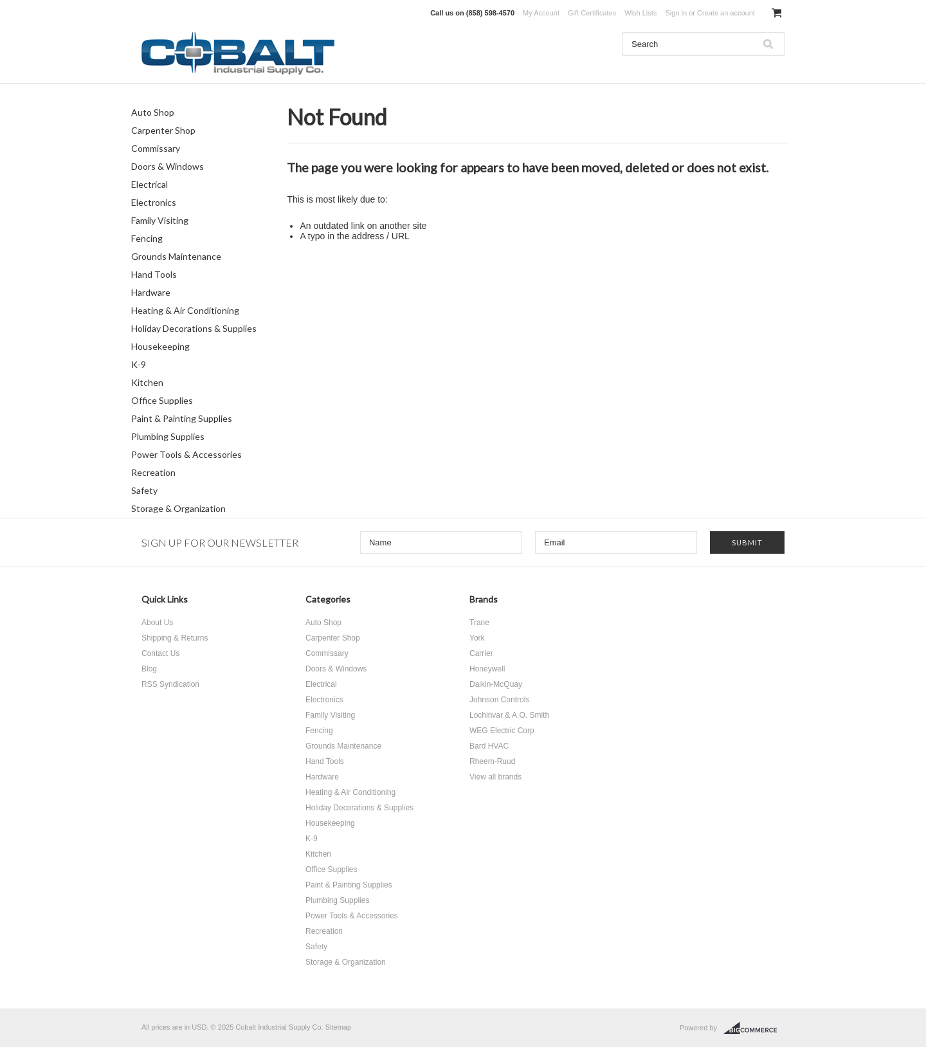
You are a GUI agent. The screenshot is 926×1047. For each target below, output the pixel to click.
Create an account (726, 13)
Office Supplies (162, 400)
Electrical (149, 184)
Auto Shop (152, 112)
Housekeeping (160, 346)
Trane (479, 622)
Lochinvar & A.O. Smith (509, 715)
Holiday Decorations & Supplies (194, 328)
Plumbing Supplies (167, 436)
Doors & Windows (167, 166)
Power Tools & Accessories (186, 454)
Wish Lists (640, 13)
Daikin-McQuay (495, 684)
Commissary (155, 148)
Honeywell (487, 668)
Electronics (153, 202)
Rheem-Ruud (492, 761)
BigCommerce (754, 1028)
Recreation (153, 472)
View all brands (495, 776)
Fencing (147, 238)
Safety (144, 490)
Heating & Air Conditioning (185, 310)
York (477, 637)
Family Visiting (159, 220)
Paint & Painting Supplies (181, 418)
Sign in (676, 13)
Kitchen (147, 382)
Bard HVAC (489, 746)
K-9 (138, 364)
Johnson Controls (499, 699)
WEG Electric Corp (501, 730)
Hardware (150, 292)
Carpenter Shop (163, 130)
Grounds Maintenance (176, 256)
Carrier (481, 653)
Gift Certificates (592, 13)
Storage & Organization (178, 508)
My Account (541, 13)
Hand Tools (154, 274)
